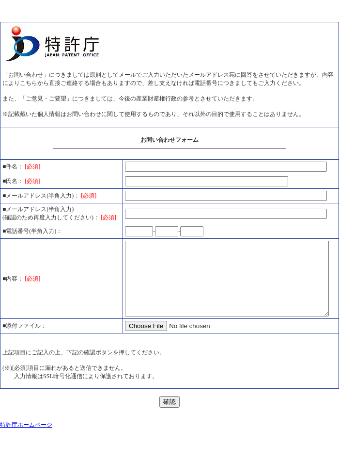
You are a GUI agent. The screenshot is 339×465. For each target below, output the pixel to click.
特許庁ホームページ (26, 447)
